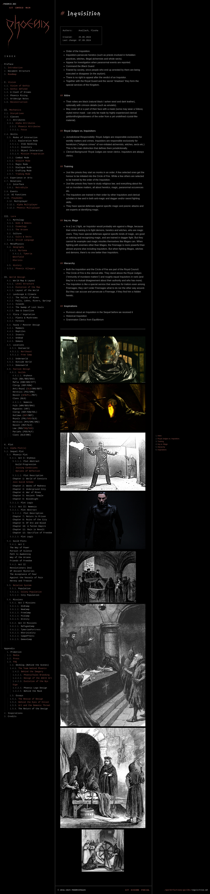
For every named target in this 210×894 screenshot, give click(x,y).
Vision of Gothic (20, 85)
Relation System (22, 585)
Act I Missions (26, 602)
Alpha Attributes (25, 123)
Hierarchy (161, 447)
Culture (17, 233)
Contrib (19, 8)
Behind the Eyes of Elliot (33, 702)
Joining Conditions (27, 467)
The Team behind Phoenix (32, 668)
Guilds (22, 372)
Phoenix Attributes (29, 126)
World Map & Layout (24, 280)
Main (28, 8)
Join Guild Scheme (23, 482)
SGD (30, 428)
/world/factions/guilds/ (178, 890)
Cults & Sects (24, 236)
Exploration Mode (28, 140)
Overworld (23, 348)
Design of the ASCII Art (38, 678)
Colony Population (31, 591)
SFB (24, 395)
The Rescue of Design (30, 699)
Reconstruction (19, 102)
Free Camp (26, 354)
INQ (25, 428)
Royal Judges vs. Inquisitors (168, 439)
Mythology (18, 219)
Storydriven (17, 113)
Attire (160, 436)
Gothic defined (19, 89)
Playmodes (17, 198)
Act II (22, 564)
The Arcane (22, 229)
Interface (18, 184)
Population (24, 588)
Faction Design (21, 369)
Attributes (19, 120)
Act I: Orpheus (26, 458)
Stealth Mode (23, 160)
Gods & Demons (24, 223)
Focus (24, 129)
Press (16, 658)
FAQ (15, 661)
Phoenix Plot (20, 454)
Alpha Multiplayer (27, 204)
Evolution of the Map (28, 287)
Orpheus (28, 375)
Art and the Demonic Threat (34, 705)
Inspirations (162, 450)
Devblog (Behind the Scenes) (32, 665)
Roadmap (12, 74)
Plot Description (33, 475)
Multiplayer (21, 201)
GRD (29, 418)
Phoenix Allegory (25, 268)
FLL (29, 395)
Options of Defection (28, 471)
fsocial (145, 890)
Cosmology (21, 226)
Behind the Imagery (32, 671)
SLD (29, 388)
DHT (25, 415)
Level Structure (25, 283)
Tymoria (28, 253)
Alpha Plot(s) (18, 448)
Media (16, 655)
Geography (18, 247)
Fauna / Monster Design (26, 324)
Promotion (16, 652)
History (17, 265)
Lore (13, 216)
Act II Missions (27, 623)
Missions (18, 599)
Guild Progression (25, 464)
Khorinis (17, 260)
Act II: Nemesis (27, 506)
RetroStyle (22, 187)
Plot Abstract (32, 461)
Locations (18, 345)
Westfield (18, 256)
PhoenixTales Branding (36, 674)
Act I (21, 544)
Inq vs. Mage (163, 444)
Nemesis (28, 402)
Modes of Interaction (25, 137)
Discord (135, 890)
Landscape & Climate (24, 294)
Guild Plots (19, 541)
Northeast (26, 351)
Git (11, 8)
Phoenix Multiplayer (28, 207)
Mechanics (15, 110)
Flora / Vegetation (24, 314)
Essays (19, 695)
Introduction (15, 67)
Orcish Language (25, 240)
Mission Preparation (32, 153)
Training (161, 441)
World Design (17, 277)
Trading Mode (23, 174)
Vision (12, 82)
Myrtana (22, 250)
